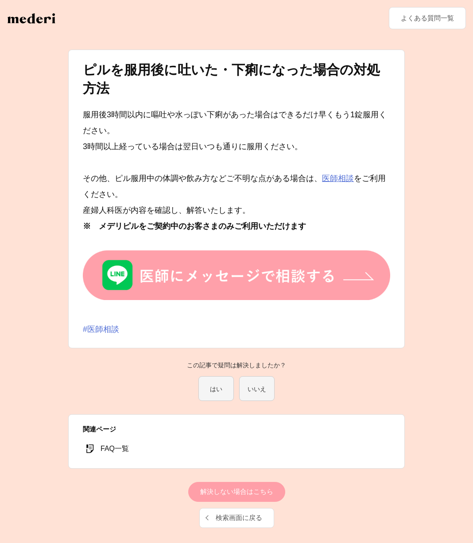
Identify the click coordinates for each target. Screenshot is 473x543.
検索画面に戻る (239, 517)
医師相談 (338, 178)
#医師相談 (101, 329)
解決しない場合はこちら (236, 491)
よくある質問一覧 (427, 18)
